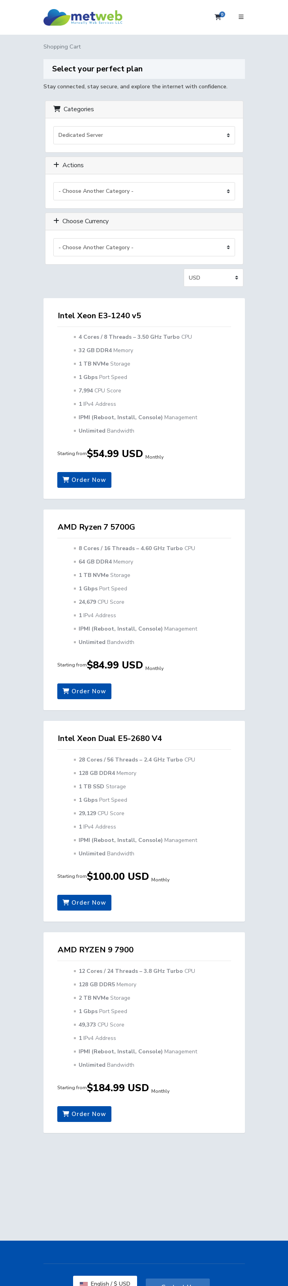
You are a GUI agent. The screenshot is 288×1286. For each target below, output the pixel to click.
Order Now (84, 480)
